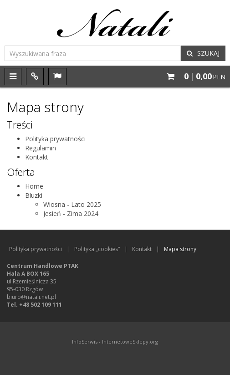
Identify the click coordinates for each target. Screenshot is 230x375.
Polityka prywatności (55, 138)
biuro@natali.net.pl (31, 297)
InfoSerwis (84, 341)
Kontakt (36, 157)
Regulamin (40, 148)
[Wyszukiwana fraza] (93, 53)
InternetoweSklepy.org (130, 341)
